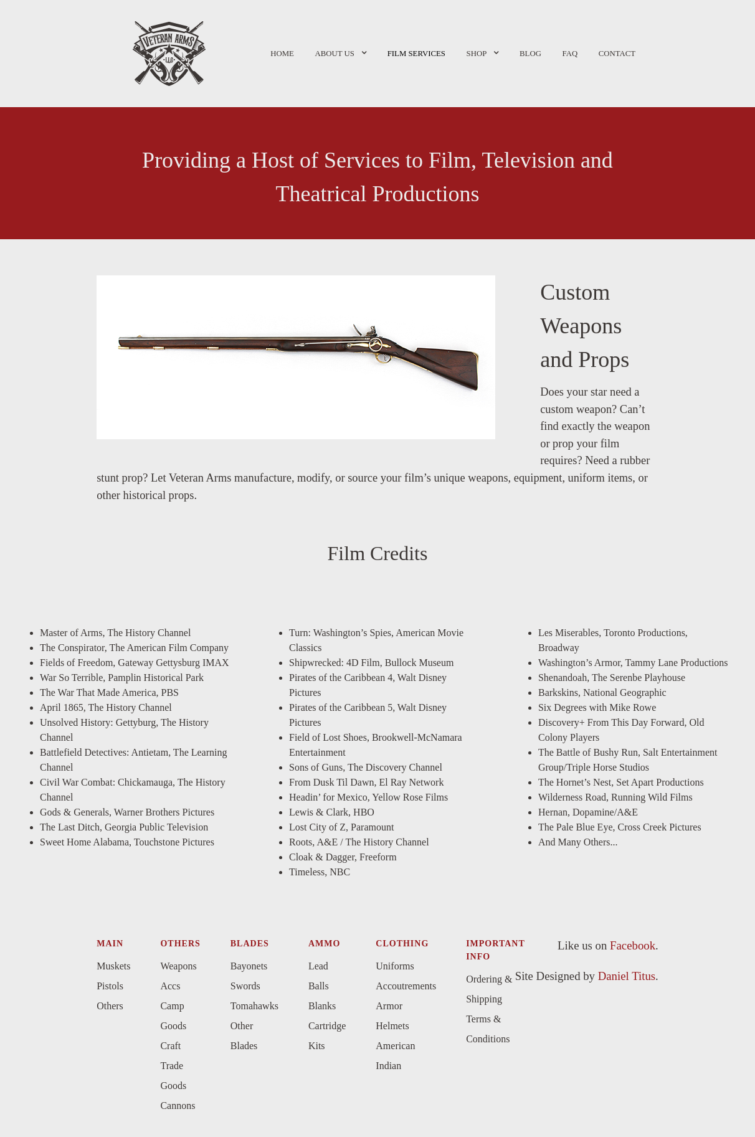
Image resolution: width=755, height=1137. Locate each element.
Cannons (177, 1105)
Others (110, 1006)
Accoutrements (406, 986)
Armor (389, 1006)
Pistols (110, 986)
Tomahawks (254, 1006)
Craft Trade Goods (173, 1065)
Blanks (322, 1006)
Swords (245, 986)
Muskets (113, 966)
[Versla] (169, 51)
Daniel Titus (626, 975)
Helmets (392, 1025)
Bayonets (249, 966)
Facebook (632, 945)
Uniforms (395, 966)
